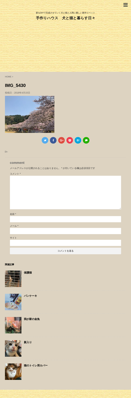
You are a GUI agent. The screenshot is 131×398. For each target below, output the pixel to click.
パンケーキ (30, 295)
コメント (15, 173)
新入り (28, 342)
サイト (13, 237)
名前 (13, 214)
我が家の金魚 (32, 319)
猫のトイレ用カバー (36, 365)
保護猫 (28, 272)
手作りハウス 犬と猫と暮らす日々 (65, 18)
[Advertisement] (65, 47)
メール (14, 226)
